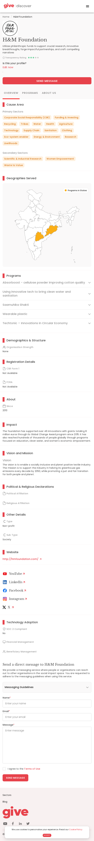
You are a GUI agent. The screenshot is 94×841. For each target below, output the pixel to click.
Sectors (7, 795)
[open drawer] (87, 6)
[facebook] (12, 824)
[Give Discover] (17, 6)
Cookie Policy (75, 829)
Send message (15, 777)
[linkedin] (20, 824)
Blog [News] (5, 801)
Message (8, 725)
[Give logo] (47, 812)
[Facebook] (15, 590)
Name (7, 697)
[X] (8, 607)
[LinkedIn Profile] (14, 582)
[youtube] (5, 824)
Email (6, 711)
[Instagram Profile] (15, 598)
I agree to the (24, 768)
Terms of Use (32, 768)
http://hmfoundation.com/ (22, 559)
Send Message (47, 81)
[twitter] (28, 824)
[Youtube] (14, 573)
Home (6, 16)
